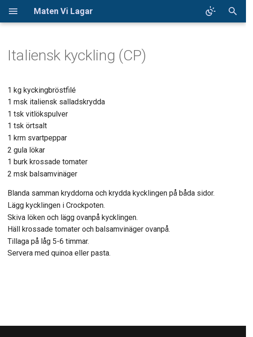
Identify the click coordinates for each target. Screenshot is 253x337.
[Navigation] (13, 11)
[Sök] (232, 11)
